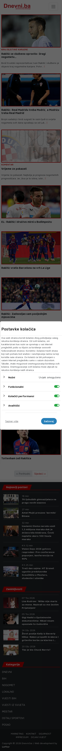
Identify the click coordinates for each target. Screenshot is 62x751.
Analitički (14, 405)
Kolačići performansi (21, 396)
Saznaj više (11, 421)
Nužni (11, 377)
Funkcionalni (15, 386)
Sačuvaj (49, 421)
